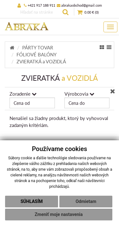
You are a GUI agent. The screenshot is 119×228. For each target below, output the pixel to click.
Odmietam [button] (86, 201)
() (88, 12)
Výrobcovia (79, 94)
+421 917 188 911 (39, 5)
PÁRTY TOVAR (37, 47)
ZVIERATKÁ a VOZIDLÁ (41, 61)
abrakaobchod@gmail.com (79, 5)
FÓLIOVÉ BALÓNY (36, 54)
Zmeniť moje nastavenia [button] (59, 214)
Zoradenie (23, 94)
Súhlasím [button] (32, 201)
